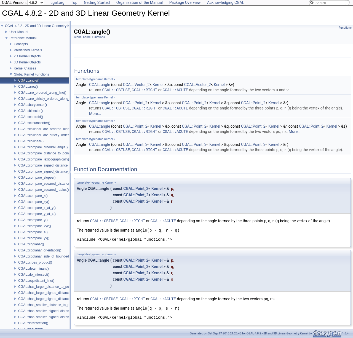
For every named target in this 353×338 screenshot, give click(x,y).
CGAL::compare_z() (33, 232)
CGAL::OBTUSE (116, 90)
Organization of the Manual (139, 2)
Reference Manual (22, 38)
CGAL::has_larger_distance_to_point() (46, 287)
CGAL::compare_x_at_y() (37, 208)
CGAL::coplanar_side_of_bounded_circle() (49, 256)
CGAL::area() (28, 86)
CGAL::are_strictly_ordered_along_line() (47, 99)
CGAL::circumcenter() (34, 123)
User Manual (18, 32)
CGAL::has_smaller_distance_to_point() (47, 305)
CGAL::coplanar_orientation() (39, 250)
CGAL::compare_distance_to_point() (45, 153)
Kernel (158, 84)
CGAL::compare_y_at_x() (37, 214)
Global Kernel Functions (31, 74)
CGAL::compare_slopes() (36, 177)
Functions (345, 27)
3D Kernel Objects (27, 62)
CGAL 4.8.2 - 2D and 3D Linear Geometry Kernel (41, 26)
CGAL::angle (99, 84)
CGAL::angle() (28, 80)
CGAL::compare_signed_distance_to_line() (49, 165)
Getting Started (97, 2)
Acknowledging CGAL (225, 2)
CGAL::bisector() (30, 111)
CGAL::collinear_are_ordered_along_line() (49, 129)
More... (95, 113)
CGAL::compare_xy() (33, 202)
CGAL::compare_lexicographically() (44, 159)
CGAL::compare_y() (33, 220)
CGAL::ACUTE (175, 90)
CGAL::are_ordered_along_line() (42, 93)
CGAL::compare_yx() (33, 238)
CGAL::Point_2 (135, 103)
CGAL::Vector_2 (136, 84)
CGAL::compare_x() (33, 196)
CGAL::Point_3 (135, 144)
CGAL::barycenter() (32, 105)
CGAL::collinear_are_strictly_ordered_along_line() (55, 135)
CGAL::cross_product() (35, 262)
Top (74, 2)
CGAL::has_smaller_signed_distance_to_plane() (53, 317)
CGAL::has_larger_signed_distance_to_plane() (52, 299)
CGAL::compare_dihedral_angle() (43, 147)
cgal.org (57, 2)
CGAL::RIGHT (144, 90)
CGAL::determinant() (33, 268)
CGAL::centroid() (30, 117)
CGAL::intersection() (33, 323)
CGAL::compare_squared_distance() (45, 184)
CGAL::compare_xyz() (34, 226)
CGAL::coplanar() (31, 244)
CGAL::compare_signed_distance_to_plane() (51, 171)
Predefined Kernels (28, 50)
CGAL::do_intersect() (33, 275)
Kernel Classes (25, 68)
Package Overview (185, 2)
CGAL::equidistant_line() (36, 281)
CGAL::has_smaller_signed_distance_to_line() (52, 311)
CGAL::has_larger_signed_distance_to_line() (51, 293)
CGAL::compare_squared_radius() (43, 190)
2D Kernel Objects (27, 56)
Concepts (21, 44)
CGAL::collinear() (31, 141)
